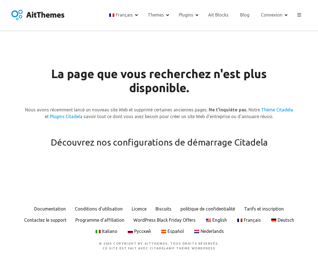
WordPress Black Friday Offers (164, 220)
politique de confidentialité (207, 208)
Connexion (271, 14)
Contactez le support (45, 220)
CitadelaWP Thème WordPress (182, 248)
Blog (244, 14)
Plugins (186, 14)
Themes (156, 14)
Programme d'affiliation (99, 220)
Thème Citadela (277, 109)
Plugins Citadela (66, 116)
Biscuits (163, 208)
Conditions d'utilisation (99, 208)
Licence (139, 208)
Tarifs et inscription (264, 208)
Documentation (50, 208)
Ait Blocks (218, 14)
